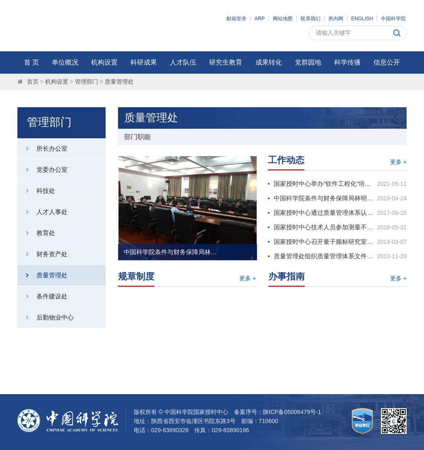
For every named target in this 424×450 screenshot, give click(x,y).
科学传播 (347, 62)
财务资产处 (42, 254)
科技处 (36, 190)
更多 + (398, 162)
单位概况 (65, 62)
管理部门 (86, 81)
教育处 (36, 233)
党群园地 (308, 62)
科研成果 (143, 62)
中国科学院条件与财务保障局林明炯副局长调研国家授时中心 (171, 251)
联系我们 (310, 19)
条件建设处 (42, 296)
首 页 (31, 62)
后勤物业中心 (45, 317)
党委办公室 (42, 169)
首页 (33, 81)
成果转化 (268, 62)
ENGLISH (362, 19)
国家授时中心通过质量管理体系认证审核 (324, 212)
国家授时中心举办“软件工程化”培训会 (324, 183)
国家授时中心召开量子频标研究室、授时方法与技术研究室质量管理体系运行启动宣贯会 (324, 241)
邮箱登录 (236, 19)
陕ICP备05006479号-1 (292, 412)
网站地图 (283, 19)
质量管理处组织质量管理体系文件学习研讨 (324, 256)
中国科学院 (393, 19)
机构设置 (104, 62)
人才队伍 (183, 62)
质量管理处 (119, 81)
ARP (260, 19)
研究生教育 (225, 62)
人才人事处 (42, 212)
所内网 (335, 19)
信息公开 (386, 62)
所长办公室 (42, 148)
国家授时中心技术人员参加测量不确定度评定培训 (324, 227)
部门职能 (137, 136)
